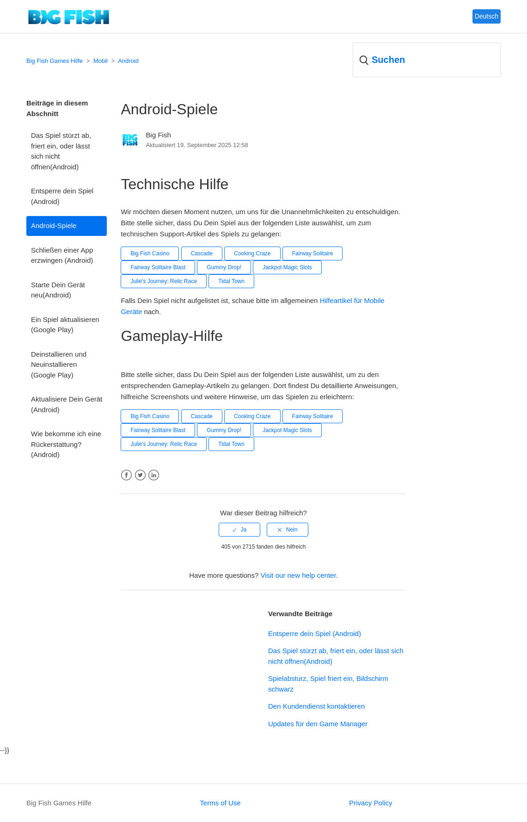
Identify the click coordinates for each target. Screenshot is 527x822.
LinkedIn (153, 475)
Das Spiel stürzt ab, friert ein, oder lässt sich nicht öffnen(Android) (61, 151)
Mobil (100, 60)
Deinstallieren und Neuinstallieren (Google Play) (58, 364)
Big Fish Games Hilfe (54, 60)
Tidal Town (231, 281)
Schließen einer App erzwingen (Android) (62, 255)
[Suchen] (427, 60)
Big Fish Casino (149, 253)
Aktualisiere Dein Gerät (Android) (66, 404)
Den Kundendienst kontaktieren (316, 706)
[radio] (239, 530)
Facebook (126, 475)
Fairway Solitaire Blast (157, 267)
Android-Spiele (53, 225)
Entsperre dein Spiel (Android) (62, 196)
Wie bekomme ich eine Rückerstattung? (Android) (66, 444)
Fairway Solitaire (312, 253)
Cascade (202, 253)
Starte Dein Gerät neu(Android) (58, 290)
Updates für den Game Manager (318, 724)
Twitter (140, 475)
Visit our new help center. (298, 575)
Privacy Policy (370, 803)
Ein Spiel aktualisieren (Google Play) (65, 324)
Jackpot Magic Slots (287, 267)
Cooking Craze (252, 253)
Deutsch (486, 16)
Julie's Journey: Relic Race (163, 281)
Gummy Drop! (224, 267)
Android (128, 60)
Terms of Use (220, 803)
